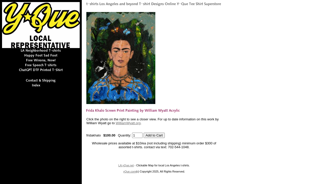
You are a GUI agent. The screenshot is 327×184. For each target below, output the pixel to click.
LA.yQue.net (126, 165)
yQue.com (129, 171)
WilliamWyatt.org (128, 123)
